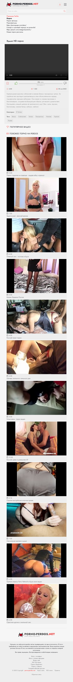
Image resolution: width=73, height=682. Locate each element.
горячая (56, 117)
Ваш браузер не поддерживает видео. (36, 62)
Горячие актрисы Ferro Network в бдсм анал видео (24, 581)
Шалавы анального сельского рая (18, 378)
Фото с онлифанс (36, 656)
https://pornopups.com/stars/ (16, 25)
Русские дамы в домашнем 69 (17, 460)
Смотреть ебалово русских (36, 668)
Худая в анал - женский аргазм (17, 216)
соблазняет (22, 117)
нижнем (48, 117)
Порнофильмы (12, 23)
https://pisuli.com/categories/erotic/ (19, 30)
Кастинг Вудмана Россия (15, 297)
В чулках (19, 112)
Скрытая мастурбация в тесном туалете (20, 500)
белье (14, 117)
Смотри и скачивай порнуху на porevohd (21, 27)
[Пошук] (65, 11)
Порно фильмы (12, 21)
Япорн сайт (36, 660)
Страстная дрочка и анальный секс (19, 622)
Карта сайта (40, 670)
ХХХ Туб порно (36, 662)
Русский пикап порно (14, 338)
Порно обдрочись (36, 664)
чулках (31, 117)
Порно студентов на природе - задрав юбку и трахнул (25, 175)
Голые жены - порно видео (16, 419)
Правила (57, 670)
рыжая (10, 121)
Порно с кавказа (36, 666)
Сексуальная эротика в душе (17, 541)
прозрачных (39, 117)
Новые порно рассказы (15, 32)
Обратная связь (36, 674)
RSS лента (49, 670)
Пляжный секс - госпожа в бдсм (18, 256)
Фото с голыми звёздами (36, 658)
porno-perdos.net (30, 670)
